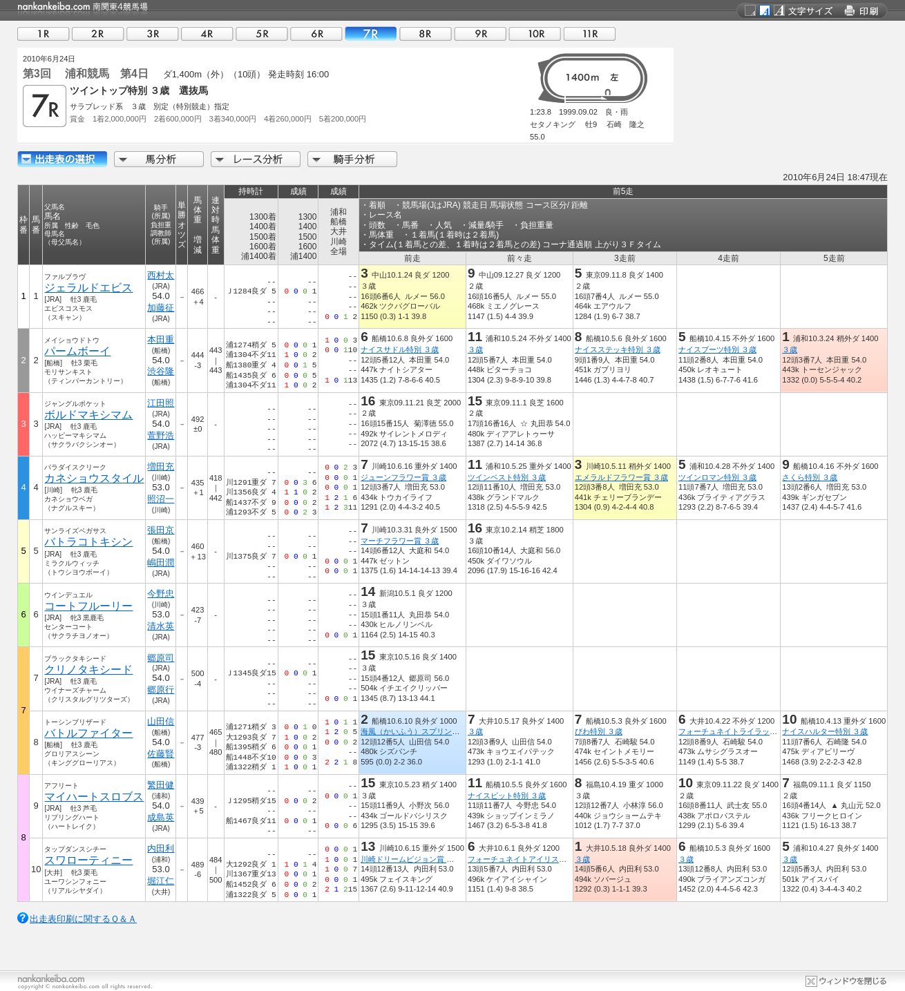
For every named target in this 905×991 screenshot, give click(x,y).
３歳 (475, 349)
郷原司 (160, 658)
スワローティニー (88, 860)
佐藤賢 (160, 754)
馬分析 (159, 159)
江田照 (160, 403)
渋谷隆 (160, 371)
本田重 (160, 339)
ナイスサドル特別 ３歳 (400, 349)
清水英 (160, 626)
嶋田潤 (160, 562)
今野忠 (160, 593)
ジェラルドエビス (88, 288)
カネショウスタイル (94, 478)
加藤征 (160, 307)
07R (371, 33)
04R (207, 33)
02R (98, 33)
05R (262, 33)
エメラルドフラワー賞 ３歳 (621, 477)
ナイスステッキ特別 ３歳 (617, 349)
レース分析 (256, 159)
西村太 (160, 275)
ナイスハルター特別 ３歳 (825, 731)
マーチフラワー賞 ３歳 (400, 541)
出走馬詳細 (62, 159)
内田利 (160, 848)
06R (316, 33)
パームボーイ (77, 351)
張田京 (160, 530)
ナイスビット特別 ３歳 (507, 795)
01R (43, 33)
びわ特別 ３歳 (598, 731)
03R (152, 33)
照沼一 (160, 499)
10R (534, 33)
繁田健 (160, 785)
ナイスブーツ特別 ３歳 (717, 349)
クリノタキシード (88, 669)
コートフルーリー (88, 606)
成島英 (160, 817)
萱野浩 (160, 435)
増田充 (160, 466)
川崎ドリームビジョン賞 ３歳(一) (418, 859)
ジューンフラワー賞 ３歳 (403, 477)
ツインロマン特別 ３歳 (717, 477)
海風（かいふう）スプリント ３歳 (419, 731)
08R (425, 33)
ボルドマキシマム (88, 415)
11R (589, 33)
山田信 (160, 721)
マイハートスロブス (94, 796)
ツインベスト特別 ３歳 (507, 477)
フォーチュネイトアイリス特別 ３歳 (529, 859)
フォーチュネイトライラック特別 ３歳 (744, 731)
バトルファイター (88, 733)
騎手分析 (352, 159)
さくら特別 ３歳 (809, 477)
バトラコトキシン (88, 542)
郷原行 (160, 689)
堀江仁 (160, 881)
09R (480, 33)
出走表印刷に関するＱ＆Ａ (83, 919)
